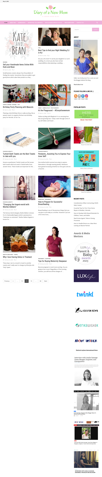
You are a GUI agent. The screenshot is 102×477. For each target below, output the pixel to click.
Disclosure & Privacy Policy (53, 22)
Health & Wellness (8, 254)
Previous (7, 281)
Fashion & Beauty (8, 151)
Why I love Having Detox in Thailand (17, 257)
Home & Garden (7, 104)
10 (49, 113)
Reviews (5, 62)
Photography (55, 108)
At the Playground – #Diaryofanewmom (54, 110)
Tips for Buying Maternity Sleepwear (52, 261)
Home (5, 22)
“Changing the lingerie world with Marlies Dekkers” (16, 205)
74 (31, 281)
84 (40, 281)
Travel (16, 254)
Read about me (78, 84)
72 (22, 281)
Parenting (41, 199)
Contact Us (80, 22)
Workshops (21, 22)
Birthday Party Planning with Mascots (18, 107)
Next (45, 281)
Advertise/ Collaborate (35, 22)
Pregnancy (48, 199)
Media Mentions (69, 22)
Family (40, 108)
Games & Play (46, 108)
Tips (39, 48)
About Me (13, 22)
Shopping (48, 258)
